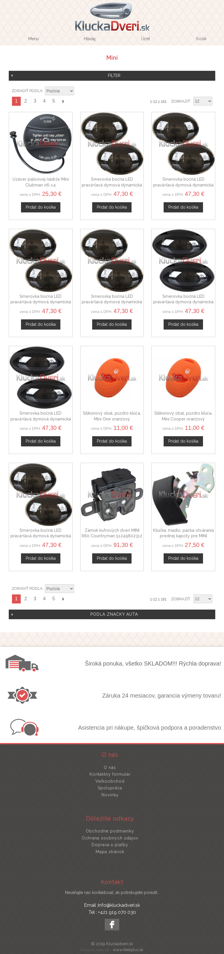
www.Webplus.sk (128, 950)
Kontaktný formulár (110, 774)
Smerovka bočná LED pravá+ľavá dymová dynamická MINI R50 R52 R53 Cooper (183, 302)
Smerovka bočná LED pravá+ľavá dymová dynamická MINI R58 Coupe (112, 185)
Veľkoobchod (110, 781)
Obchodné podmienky (110, 831)
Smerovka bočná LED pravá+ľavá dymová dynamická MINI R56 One (40, 302)
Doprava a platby (110, 844)
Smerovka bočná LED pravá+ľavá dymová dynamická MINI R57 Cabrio (183, 185)
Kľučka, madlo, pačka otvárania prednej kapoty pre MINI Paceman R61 (183, 536)
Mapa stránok (110, 851)
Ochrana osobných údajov (110, 838)
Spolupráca (110, 788)
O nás (110, 767)
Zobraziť (180, 101)
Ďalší (63, 101)
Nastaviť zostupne (79, 91)
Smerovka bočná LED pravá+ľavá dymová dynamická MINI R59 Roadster (40, 536)
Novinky (110, 795)
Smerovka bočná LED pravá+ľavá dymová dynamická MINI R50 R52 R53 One (40, 419)
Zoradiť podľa (27, 91)
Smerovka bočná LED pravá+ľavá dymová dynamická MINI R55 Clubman (112, 302)
